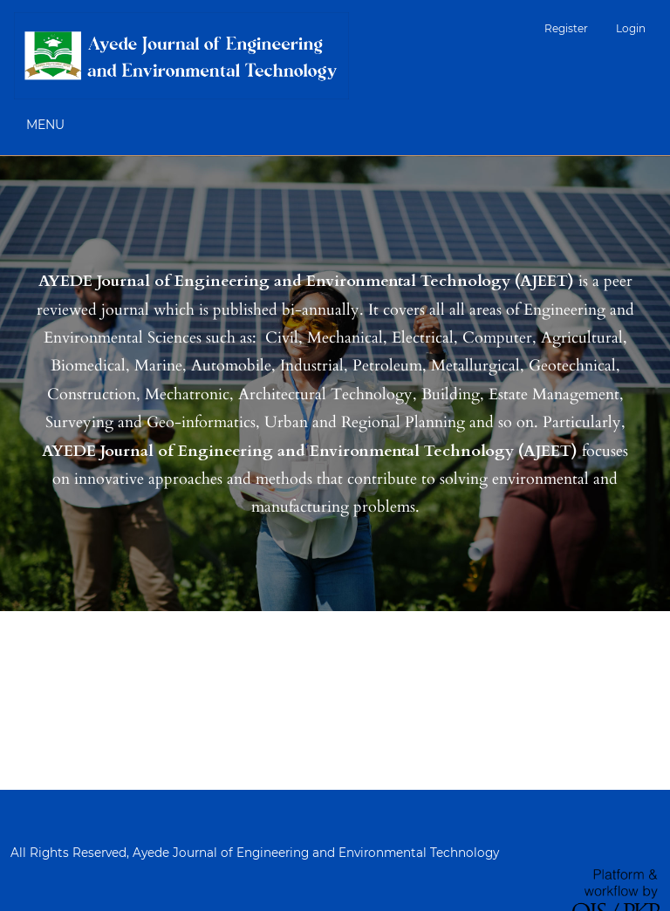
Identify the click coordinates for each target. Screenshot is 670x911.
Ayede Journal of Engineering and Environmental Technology (316, 853)
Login (631, 28)
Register (566, 28)
